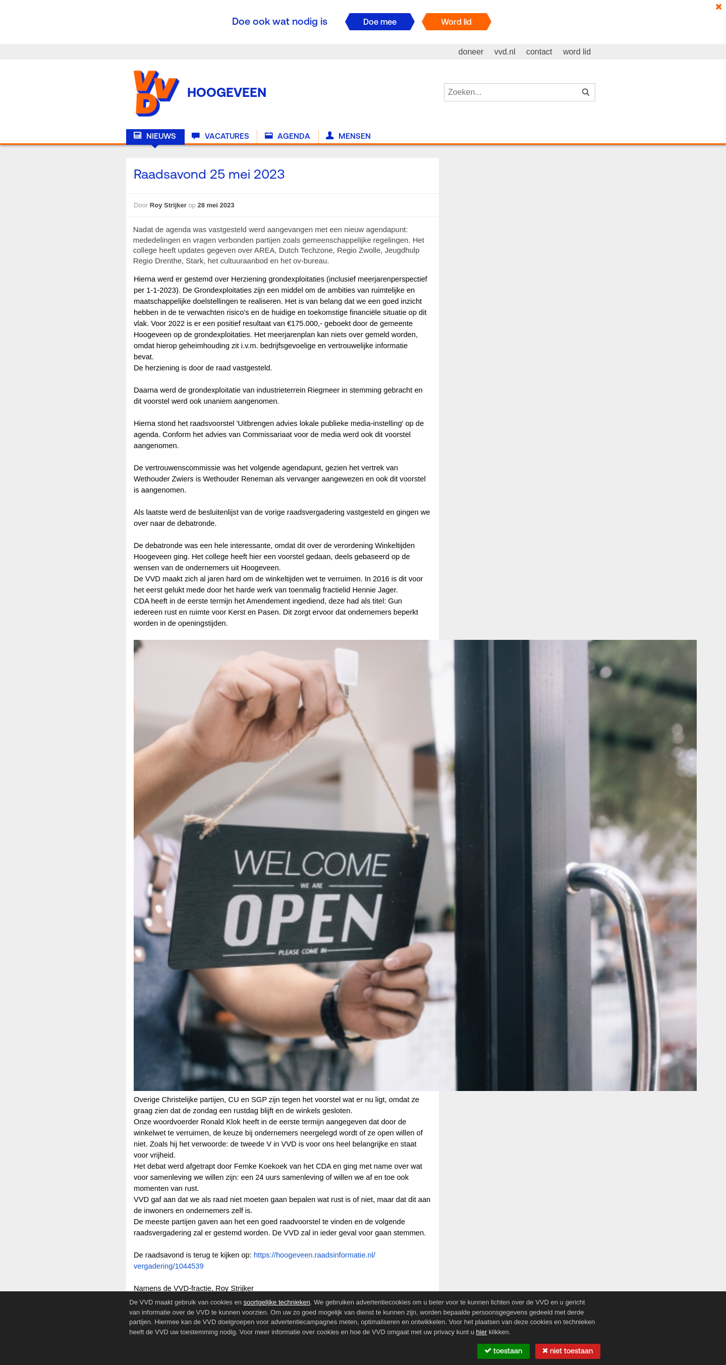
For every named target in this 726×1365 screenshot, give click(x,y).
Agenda (287, 136)
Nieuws (155, 136)
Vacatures (220, 136)
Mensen (348, 136)
